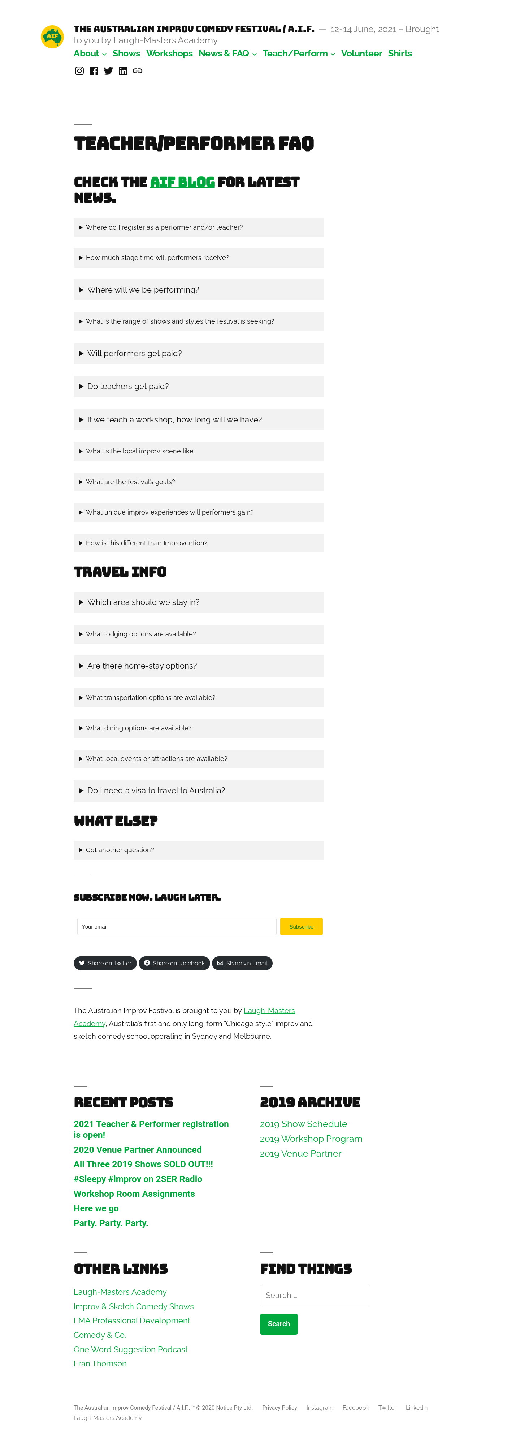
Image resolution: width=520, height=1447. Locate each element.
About (86, 53)
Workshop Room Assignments (134, 1193)
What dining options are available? (139, 728)
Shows (126, 53)
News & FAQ (224, 53)
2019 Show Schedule (303, 1124)
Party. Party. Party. (111, 1223)
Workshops (169, 53)
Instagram (320, 1407)
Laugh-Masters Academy (108, 1417)
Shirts (400, 53)
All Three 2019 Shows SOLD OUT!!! (143, 1164)
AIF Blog (182, 182)
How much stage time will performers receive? (157, 257)
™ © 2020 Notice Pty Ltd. (223, 1407)
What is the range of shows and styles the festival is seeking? (180, 321)
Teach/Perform (295, 53)
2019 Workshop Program (311, 1139)
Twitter (387, 1407)
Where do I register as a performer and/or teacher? (164, 227)
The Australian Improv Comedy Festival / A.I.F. (194, 29)
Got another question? (120, 850)
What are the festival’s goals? (130, 482)
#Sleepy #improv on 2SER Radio (138, 1179)
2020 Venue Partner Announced (138, 1149)
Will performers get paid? (134, 353)
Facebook (356, 1407)
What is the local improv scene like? (141, 451)
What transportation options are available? (151, 697)
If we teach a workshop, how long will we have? (174, 419)
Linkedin (417, 1407)
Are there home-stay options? (142, 665)
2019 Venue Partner (301, 1153)
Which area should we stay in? (144, 602)
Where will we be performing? (143, 289)
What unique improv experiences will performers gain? (170, 512)
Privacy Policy (279, 1407)
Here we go (96, 1208)
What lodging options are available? (141, 634)
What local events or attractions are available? (157, 759)
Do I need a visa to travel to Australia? (156, 790)
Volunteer (361, 53)
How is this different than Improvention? (147, 543)
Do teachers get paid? (128, 386)
